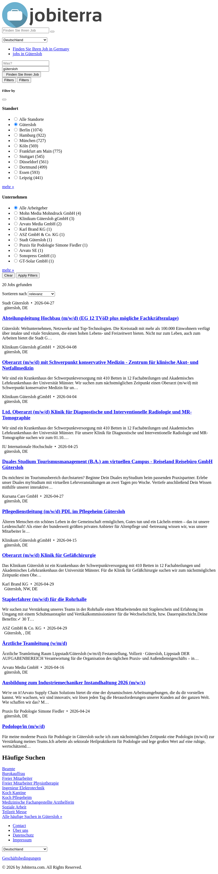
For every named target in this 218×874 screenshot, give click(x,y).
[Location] (25, 69)
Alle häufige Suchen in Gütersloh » (32, 816)
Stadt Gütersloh (35, 240)
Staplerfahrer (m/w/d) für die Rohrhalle (44, 599)
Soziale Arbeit (14, 807)
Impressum (22, 840)
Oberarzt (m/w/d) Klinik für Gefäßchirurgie (49, 555)
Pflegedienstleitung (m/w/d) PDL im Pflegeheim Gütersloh (63, 511)
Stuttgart (31, 156)
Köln (28, 146)
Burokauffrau (13, 773)
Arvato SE (31, 250)
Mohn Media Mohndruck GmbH (50, 213)
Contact (19, 825)
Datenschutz (23, 835)
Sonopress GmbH (37, 255)
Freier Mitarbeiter (17, 778)
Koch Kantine (14, 792)
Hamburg (32, 135)
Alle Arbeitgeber (33, 208)
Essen (29, 172)
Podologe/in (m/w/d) (23, 726)
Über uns (20, 830)
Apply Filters (27, 275)
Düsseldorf (33, 162)
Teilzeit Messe (14, 812)
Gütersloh (27, 124)
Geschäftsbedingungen (21, 858)
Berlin (30, 130)
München (32, 140)
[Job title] (25, 63)
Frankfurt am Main (40, 151)
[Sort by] (41, 293)
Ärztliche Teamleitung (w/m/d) (34, 643)
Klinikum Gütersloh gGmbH (46, 218)
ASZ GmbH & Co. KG (42, 234)
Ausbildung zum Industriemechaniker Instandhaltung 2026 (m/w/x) (74, 682)
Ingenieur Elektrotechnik (23, 788)
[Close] (4, 99)
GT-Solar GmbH (36, 261)
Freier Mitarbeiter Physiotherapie (30, 783)
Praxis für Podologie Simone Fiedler (53, 245)
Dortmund (33, 167)
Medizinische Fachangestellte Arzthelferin (38, 802)
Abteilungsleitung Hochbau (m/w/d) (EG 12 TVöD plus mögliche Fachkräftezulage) (90, 318)
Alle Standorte (31, 119)
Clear (8, 275)
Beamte (8, 769)
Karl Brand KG (35, 229)
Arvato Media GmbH (40, 224)
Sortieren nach (14, 293)
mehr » (8, 186)
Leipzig (31, 177)
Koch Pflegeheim (17, 797)
